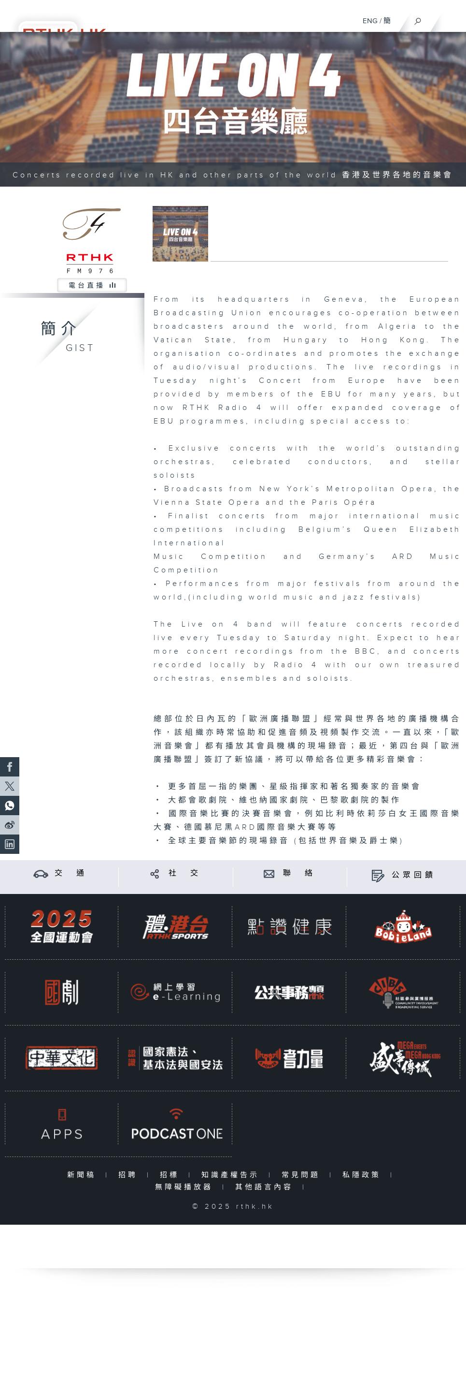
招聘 (130, 1175)
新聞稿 (83, 1175)
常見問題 (303, 1175)
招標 (172, 1175)
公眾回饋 (414, 875)
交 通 (71, 873)
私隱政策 (363, 1175)
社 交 (185, 873)
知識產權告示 (232, 1175)
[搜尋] (418, 19)
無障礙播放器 (186, 1187)
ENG (370, 21)
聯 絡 (299, 873)
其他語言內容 (266, 1187)
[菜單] (452, 17)
